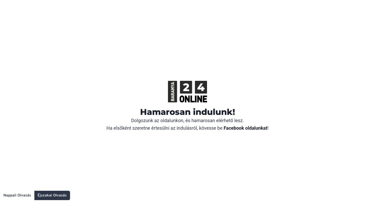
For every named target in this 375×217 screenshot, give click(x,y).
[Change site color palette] (35, 195)
